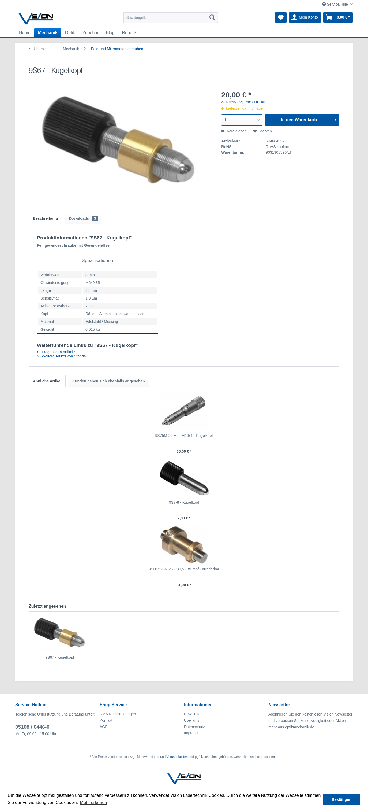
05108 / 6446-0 (32, 727)
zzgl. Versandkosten (253, 102)
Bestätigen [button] (341, 799)
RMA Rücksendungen (118, 714)
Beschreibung (45, 218)
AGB (104, 727)
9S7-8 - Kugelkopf (184, 502)
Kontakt (106, 720)
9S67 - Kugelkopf (59, 657)
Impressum (193, 733)
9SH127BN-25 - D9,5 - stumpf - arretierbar (184, 569)
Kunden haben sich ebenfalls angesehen (108, 381)
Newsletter (193, 714)
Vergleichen (233, 131)
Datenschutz (194, 727)
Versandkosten (177, 757)
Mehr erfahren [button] (93, 802)
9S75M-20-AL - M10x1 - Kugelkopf (184, 435)
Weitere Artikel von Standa (61, 356)
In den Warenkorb (308, 119)
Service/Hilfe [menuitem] (335, 4)
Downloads (83, 218)
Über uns (191, 720)
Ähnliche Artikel (47, 381)
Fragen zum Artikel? (56, 352)
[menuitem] (170, 17)
